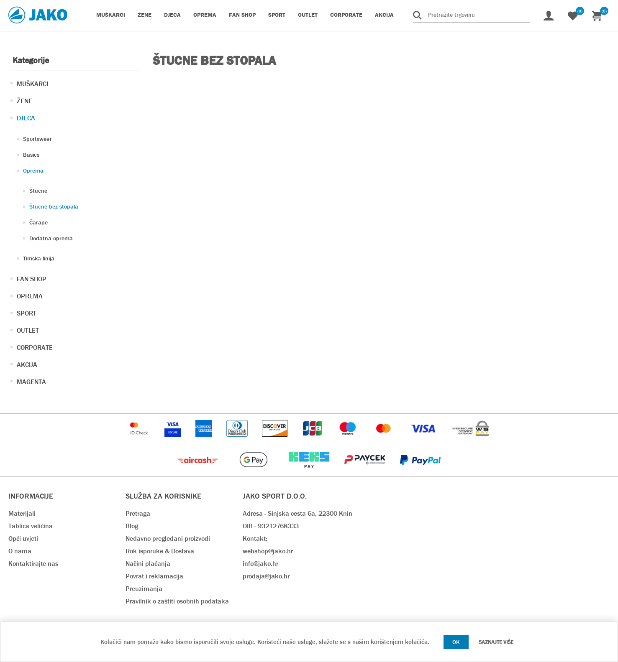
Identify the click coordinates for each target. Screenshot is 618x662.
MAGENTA (31, 381)
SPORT (26, 313)
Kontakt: (255, 538)
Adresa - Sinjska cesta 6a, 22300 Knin (297, 513)
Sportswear (37, 139)
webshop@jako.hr (268, 551)
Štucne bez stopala (53, 206)
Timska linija (38, 258)
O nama (19, 551)
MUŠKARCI (32, 83)
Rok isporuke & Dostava (160, 551)
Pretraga (138, 513)
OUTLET (28, 330)
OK (456, 642)
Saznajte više (496, 642)
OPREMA (30, 296)
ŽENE (24, 101)
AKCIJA (27, 364)
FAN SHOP (31, 279)
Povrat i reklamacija (154, 576)
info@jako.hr (260, 563)
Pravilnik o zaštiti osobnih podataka (177, 601)
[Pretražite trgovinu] (471, 14)
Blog (132, 526)
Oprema (33, 170)
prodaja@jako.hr (266, 576)
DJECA (26, 118)
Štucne (38, 190)
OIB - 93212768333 (271, 526)
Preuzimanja (144, 588)
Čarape (38, 222)
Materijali (22, 513)
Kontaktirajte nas (33, 563)
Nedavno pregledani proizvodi (168, 538)
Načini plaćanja (148, 563)
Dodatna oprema (51, 238)
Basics (31, 154)
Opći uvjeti (23, 538)
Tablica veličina (30, 526)
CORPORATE (35, 347)
